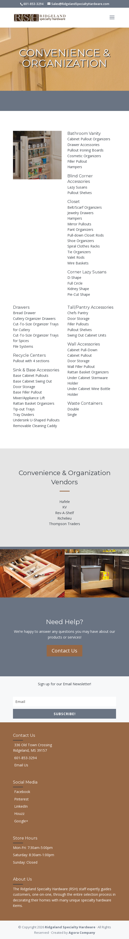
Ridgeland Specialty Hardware (70, 927)
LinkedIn (21, 806)
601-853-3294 (33, 4)
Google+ (21, 821)
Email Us (21, 765)
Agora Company (82, 932)
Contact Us (64, 650)
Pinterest (21, 799)
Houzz (19, 813)
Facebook (22, 791)
